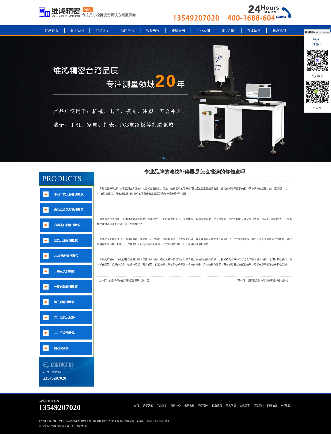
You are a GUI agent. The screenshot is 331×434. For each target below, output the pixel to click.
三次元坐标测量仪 (66, 240)
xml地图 (285, 405)
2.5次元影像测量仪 (66, 255)
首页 (136, 405)
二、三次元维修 (64, 332)
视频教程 (153, 30)
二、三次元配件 (64, 317)
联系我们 (279, 30)
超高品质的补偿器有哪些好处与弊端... (269, 280)
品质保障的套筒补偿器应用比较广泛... (130, 280)
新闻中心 (127, 30)
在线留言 (254, 30)
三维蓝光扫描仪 (64, 271)
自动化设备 (61, 348)
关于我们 (77, 30)
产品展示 (102, 30)
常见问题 (228, 30)
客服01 (317, 39)
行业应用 (203, 30)
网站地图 (272, 405)
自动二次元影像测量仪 (69, 209)
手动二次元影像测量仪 (69, 194)
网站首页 (51, 30)
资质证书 (178, 30)
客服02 (317, 44)
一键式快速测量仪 (66, 286)
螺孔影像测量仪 (64, 302)
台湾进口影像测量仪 (67, 225)
